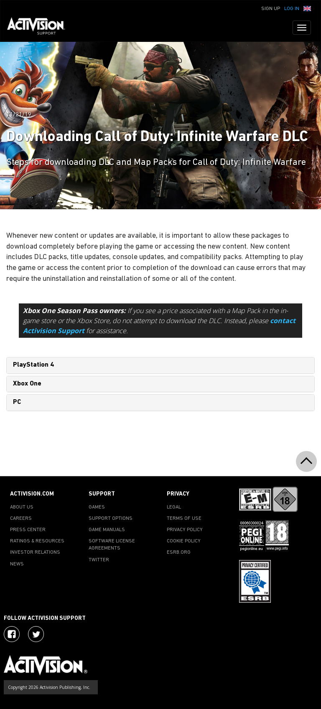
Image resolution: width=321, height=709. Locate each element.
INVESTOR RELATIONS (35, 552)
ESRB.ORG (179, 552)
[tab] (160, 365)
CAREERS (21, 518)
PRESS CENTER (28, 529)
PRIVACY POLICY (185, 529)
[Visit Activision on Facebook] (12, 634)
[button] (307, 7)
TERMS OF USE (184, 518)
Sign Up (270, 8)
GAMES (97, 507)
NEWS (17, 564)
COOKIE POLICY (184, 541)
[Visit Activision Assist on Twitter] (36, 634)
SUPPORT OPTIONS (110, 518)
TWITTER (99, 560)
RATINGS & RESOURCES (37, 541)
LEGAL (174, 507)
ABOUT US (21, 507)
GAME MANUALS (107, 529)
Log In (291, 8)
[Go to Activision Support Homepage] (40, 27)
